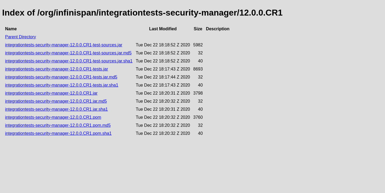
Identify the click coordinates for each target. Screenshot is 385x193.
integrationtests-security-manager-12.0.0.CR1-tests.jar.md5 (61, 77)
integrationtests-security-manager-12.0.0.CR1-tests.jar (56, 69)
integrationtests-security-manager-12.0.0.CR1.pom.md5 (58, 125)
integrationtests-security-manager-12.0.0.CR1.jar (51, 93)
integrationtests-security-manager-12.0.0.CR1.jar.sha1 (56, 109)
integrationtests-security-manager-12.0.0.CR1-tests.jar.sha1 (61, 85)
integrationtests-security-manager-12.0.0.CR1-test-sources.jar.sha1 (69, 61)
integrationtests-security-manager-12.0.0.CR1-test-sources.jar (63, 45)
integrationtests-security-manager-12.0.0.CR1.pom (53, 117)
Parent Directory (20, 37)
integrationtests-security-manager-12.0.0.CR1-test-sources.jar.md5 (68, 53)
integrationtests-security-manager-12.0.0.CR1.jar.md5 (56, 101)
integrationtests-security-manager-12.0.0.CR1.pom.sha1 (58, 133)
